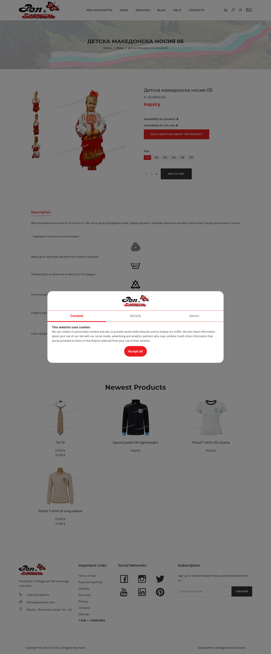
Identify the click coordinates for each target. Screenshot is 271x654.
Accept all (135, 351)
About (194, 316)
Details (135, 316)
